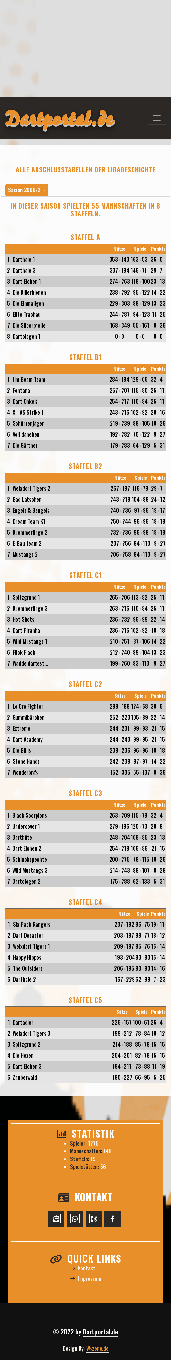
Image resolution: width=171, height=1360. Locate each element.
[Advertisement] (85, 48)
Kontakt (82, 1268)
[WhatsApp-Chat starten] (75, 1219)
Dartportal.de (100, 1331)
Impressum (85, 1278)
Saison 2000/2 (25, 190)
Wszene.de (97, 1348)
